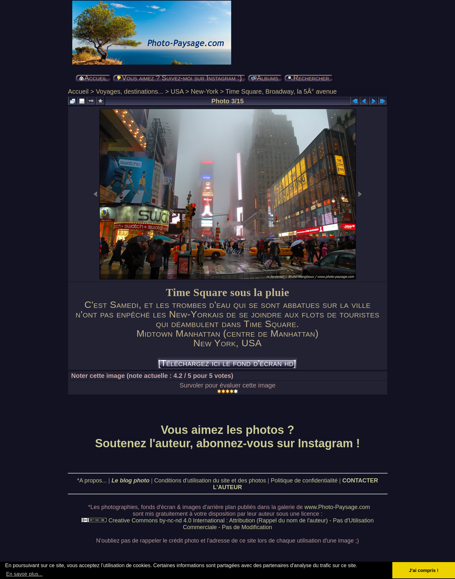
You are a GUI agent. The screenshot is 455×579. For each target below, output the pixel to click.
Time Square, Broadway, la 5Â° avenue (281, 91)
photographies (119, 507)
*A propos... (92, 480)
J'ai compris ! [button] (423, 570)
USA (177, 91)
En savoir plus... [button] (24, 574)
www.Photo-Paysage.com (337, 507)
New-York (204, 91)
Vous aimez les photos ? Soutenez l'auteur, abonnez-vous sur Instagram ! (227, 436)
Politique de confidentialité (304, 480)
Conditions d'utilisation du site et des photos (210, 480)
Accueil (78, 91)
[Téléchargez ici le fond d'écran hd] (227, 363)
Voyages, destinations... (129, 91)
